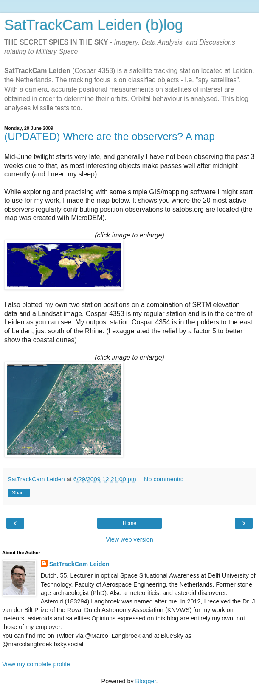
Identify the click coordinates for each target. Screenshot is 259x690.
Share (18, 493)
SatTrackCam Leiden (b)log (93, 25)
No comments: (163, 479)
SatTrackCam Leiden (79, 564)
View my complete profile (36, 664)
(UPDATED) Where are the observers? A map (109, 136)
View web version (129, 539)
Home (129, 523)
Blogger (145, 681)
